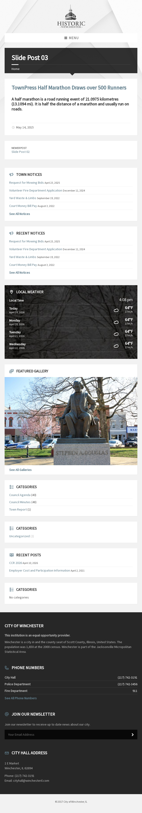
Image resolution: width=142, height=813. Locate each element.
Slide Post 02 (21, 152)
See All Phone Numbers (21, 698)
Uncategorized (19, 536)
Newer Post (19, 148)
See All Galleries (20, 470)
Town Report (18, 509)
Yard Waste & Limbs (22, 198)
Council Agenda (19, 495)
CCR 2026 (15, 563)
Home (16, 69)
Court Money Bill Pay (23, 206)
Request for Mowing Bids (26, 182)
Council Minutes (20, 502)
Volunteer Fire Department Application (35, 190)
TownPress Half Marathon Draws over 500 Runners (69, 87)
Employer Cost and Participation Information (39, 570)
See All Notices (19, 214)
